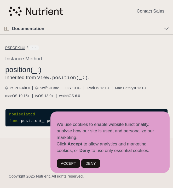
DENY (90, 163)
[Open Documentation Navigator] (6, 28)
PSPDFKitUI (15, 48)
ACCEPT (68, 163)
